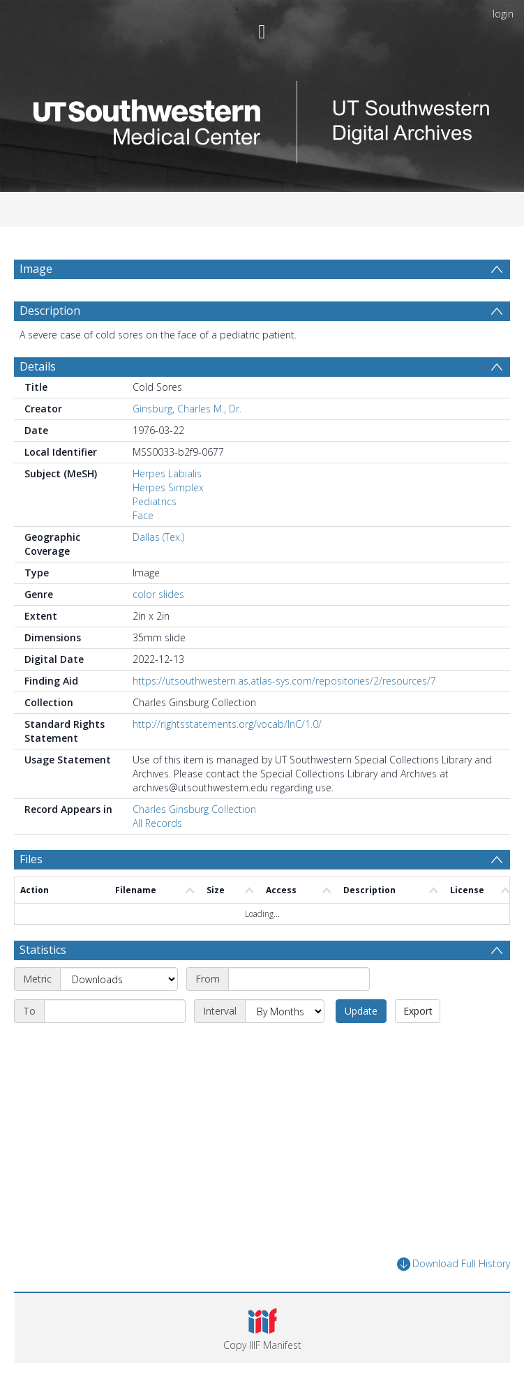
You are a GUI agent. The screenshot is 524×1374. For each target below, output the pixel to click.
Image (36, 268)
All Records (157, 823)
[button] (262, 1328)
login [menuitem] (503, 13)
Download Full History (453, 1264)
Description (50, 310)
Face (143, 515)
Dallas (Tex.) (158, 537)
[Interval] (284, 1011)
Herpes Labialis (167, 473)
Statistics (43, 949)
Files (31, 859)
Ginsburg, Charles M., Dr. (187, 408)
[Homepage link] (262, 118)
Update (361, 1010)
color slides (158, 594)
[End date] (115, 1011)
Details (38, 366)
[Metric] (119, 979)
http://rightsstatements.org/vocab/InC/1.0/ (227, 724)
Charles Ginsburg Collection (194, 809)
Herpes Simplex (168, 487)
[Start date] (299, 979)
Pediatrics (155, 501)
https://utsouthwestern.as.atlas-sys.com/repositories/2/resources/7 (284, 680)
